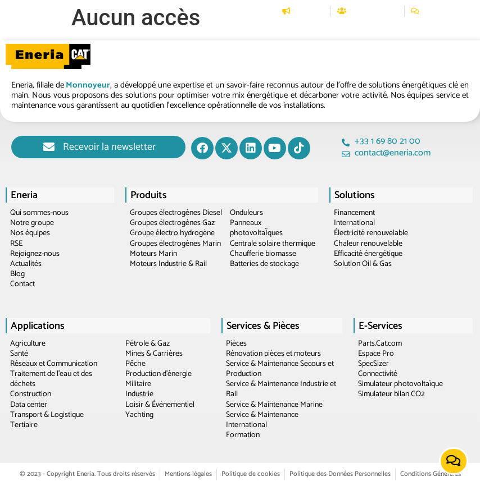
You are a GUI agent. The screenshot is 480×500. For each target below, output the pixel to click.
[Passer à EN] (463, 11)
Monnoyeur (88, 85)
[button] (152, 31)
